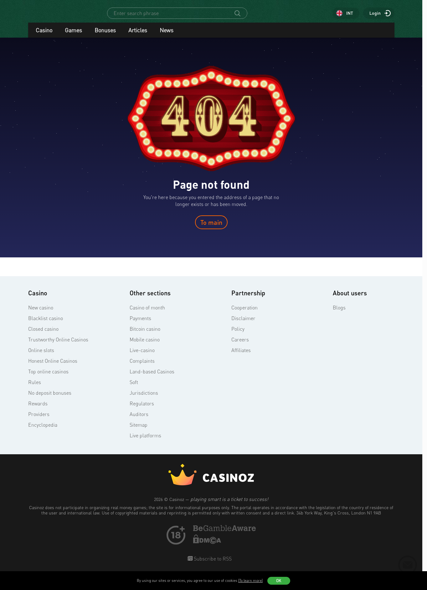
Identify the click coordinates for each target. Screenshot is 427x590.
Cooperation (244, 313)
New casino (40, 313)
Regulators (142, 409)
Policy (237, 334)
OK (278, 580)
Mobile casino (145, 345)
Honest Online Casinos (52, 366)
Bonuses (105, 35)
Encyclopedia (42, 430)
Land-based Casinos (152, 377)
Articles (137, 35)
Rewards (38, 409)
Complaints (142, 366)
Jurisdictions (144, 398)
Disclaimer (243, 324)
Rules (34, 388)
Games (73, 35)
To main (211, 228)
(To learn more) (250, 580)
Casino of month (147, 313)
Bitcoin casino (145, 334)
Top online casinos (48, 377)
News (166, 35)
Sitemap (138, 430)
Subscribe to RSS (212, 564)
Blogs (339, 313)
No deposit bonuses (49, 398)
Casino (44, 35)
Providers (38, 420)
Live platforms (145, 441)
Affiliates (241, 356)
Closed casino (43, 334)
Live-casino (142, 356)
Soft (134, 388)
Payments (140, 324)
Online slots (41, 356)
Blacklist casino (45, 324)
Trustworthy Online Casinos (58, 345)
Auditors (139, 420)
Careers (240, 345)
